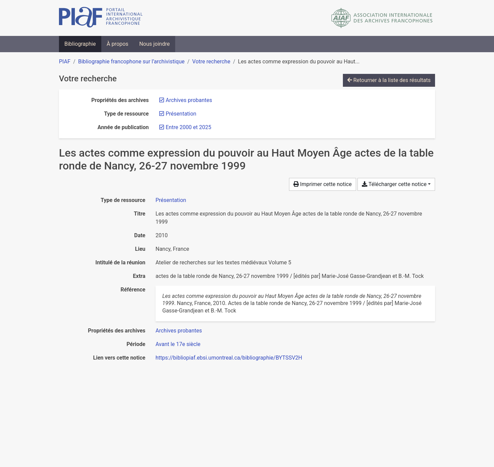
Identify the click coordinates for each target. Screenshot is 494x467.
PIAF (64, 61)
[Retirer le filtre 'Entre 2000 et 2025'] (188, 127)
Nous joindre (154, 44)
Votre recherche (211, 61)
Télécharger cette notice (394, 184)
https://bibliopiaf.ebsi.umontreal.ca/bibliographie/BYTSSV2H (229, 357)
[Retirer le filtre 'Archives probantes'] (189, 100)
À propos (117, 44)
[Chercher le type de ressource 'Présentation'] (171, 200)
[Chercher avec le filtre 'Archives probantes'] (179, 330)
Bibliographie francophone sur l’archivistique (131, 61)
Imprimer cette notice (322, 184)
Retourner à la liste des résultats (389, 80)
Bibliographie (80, 44)
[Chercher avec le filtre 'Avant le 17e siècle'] (178, 344)
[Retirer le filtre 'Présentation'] (181, 113)
